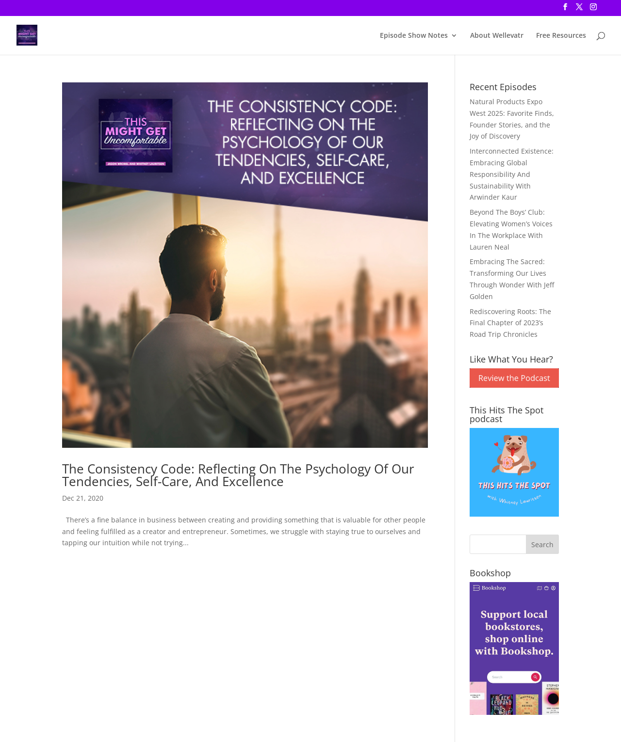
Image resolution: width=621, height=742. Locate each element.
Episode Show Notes (414, 36)
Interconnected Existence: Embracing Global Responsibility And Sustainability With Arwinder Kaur (512, 174)
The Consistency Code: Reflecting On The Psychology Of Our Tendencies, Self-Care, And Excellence (238, 475)
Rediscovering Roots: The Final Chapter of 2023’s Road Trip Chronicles (510, 323)
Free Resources (561, 36)
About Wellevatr (496, 36)
